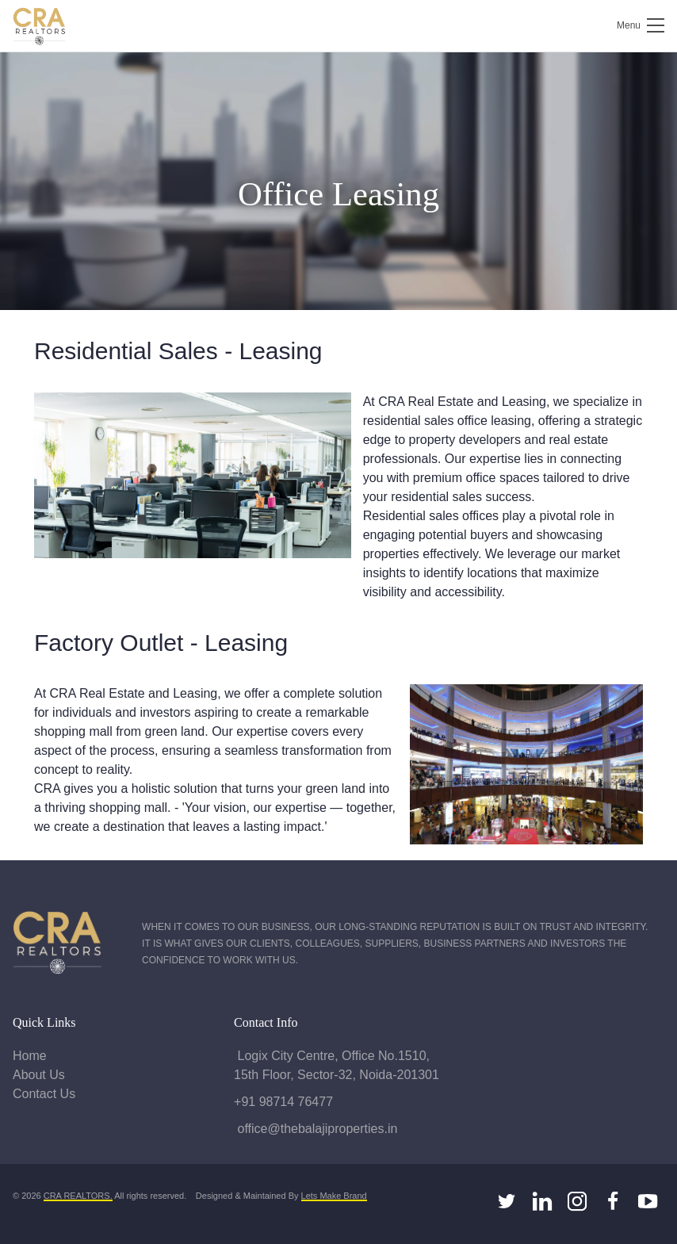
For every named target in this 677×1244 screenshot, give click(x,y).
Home (30, 1055)
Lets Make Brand (334, 1195)
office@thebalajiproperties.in (315, 1128)
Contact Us (44, 1093)
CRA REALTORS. (78, 1195)
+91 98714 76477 (283, 1101)
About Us (39, 1074)
